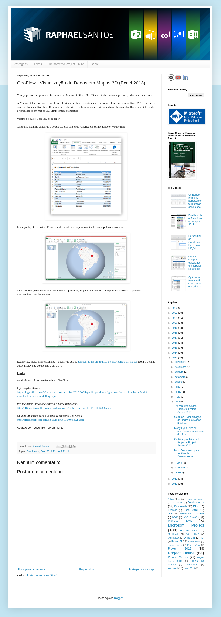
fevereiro (180, 467)
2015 (175, 347)
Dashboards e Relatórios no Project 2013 (195, 220)
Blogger (118, 598)
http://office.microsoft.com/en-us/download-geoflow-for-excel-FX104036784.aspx (64, 407)
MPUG (200, 513)
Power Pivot (194, 541)
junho (178, 391)
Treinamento (191, 564)
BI (179, 499)
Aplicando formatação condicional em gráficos (195, 282)
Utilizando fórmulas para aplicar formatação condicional (195, 201)
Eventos (172, 510)
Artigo (171, 499)
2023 (175, 307)
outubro (179, 371)
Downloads (180, 506)
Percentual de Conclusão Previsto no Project (194, 242)
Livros (38, 64)
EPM (196, 506)
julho (178, 386)
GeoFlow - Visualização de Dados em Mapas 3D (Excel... (187, 420)
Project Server (178, 557)
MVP (175, 517)
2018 (175, 332)
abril (177, 401)
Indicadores (185, 513)
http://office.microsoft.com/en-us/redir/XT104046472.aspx (50, 419)
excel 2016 (189, 568)
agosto (179, 381)
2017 (175, 337)
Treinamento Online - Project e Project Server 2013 (186, 409)
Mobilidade (173, 534)
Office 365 (190, 537)
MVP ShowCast (191, 517)
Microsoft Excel (61, 451)
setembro (180, 376)
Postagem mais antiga (141, 569)
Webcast (173, 568)
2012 (175, 478)
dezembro (181, 361)
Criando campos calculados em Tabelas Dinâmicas (194, 262)
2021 (175, 317)
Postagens (21, 64)
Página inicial (86, 569)
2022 (175, 312)
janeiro (179, 472)
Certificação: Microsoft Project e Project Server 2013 (187, 442)
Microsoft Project (186, 525)
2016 (175, 342)
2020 (175, 322)
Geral (171, 513)
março (179, 462)
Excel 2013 (46, 451)
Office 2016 (174, 538)
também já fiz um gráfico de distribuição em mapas (107, 361)
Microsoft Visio (189, 530)
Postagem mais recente (31, 569)
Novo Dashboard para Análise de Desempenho (186, 453)
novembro (181, 366)
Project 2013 (179, 548)
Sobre (95, 64)
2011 (175, 483)
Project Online (181, 553)
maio (178, 396)
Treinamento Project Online (66, 64)
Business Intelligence (194, 499)
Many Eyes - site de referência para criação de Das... (189, 431)
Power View (193, 545)
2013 (175, 357)
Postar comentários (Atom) (42, 575)
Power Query (175, 545)
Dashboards (33, 451)
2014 (175, 352)
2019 (175, 327)
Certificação (177, 502)
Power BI (176, 541)
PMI (202, 538)
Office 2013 (192, 534)
